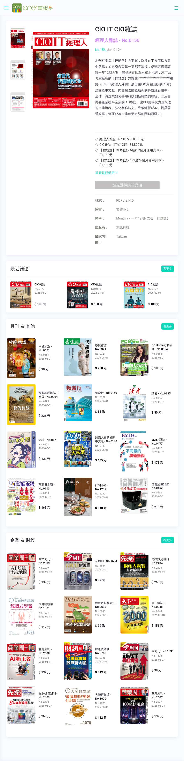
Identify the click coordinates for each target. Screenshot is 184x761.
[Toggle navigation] (176, 8)
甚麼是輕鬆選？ (106, 173)
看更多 (167, 268)
